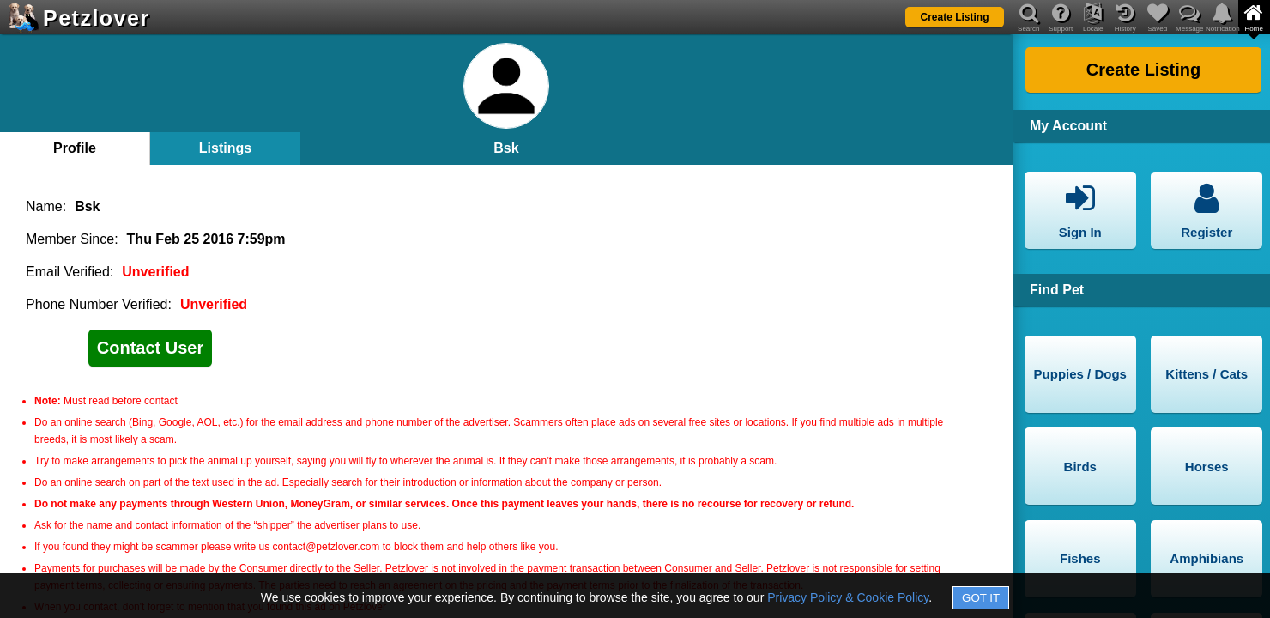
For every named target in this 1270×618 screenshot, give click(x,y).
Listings (225, 148)
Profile (74, 148)
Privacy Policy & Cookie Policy (847, 597)
